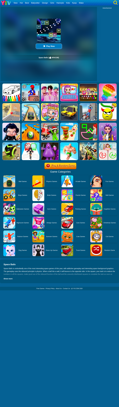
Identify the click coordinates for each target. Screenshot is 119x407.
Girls (52, 3)
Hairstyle (60, 3)
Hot (21, 3)
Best (27, 3)
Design (45, 3)
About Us (59, 288)
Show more (8, 279)
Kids (68, 3)
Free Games (40, 288)
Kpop (74, 3)
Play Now (49, 46)
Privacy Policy (50, 288)
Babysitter (35, 3)
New (15, 3)
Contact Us (66, 288)
